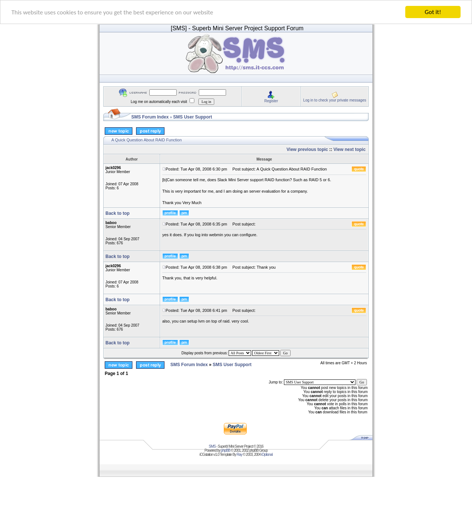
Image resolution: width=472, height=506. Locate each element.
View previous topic (307, 149)
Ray (239, 454)
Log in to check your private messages (334, 100)
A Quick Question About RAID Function (146, 140)
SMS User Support (192, 117)
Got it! (433, 12)
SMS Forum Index (150, 117)
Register (271, 101)
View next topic (349, 149)
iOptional (266, 454)
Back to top (117, 213)
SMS (212, 446)
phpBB (225, 450)
